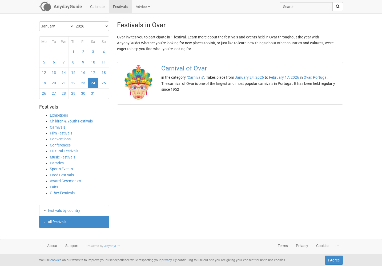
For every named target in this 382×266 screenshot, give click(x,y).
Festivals (120, 7)
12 (44, 72)
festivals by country (64, 210)
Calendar (97, 7)
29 (73, 93)
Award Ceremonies (65, 181)
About (52, 246)
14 (64, 72)
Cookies (322, 246)
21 (64, 83)
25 (104, 83)
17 (93, 72)
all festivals (57, 222)
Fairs (54, 187)
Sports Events (61, 169)
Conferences (60, 145)
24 (93, 83)
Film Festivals (61, 133)
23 (83, 83)
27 (54, 93)
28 (64, 93)
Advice (143, 7)
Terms (283, 246)
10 (93, 62)
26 (44, 93)
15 (73, 72)
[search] (337, 6)
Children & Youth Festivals (71, 121)
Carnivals (57, 127)
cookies (55, 260)
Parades (57, 163)
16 (83, 72)
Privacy (302, 246)
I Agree (334, 260)
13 (54, 72)
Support (72, 246)
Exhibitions (59, 115)
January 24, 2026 (249, 77)
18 (104, 72)
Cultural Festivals (64, 151)
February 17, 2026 (284, 77)
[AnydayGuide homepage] (60, 6)
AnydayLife (112, 246)
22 (73, 83)
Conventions (60, 139)
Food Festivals (62, 175)
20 (54, 83)
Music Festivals (62, 157)
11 (104, 62)
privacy (167, 260)
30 (83, 93)
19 (44, 83)
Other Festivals (62, 193)
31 (93, 93)
